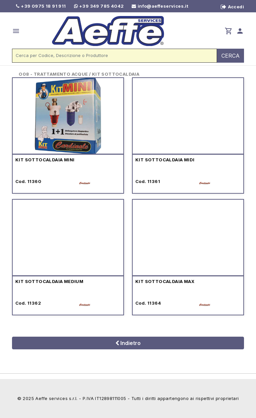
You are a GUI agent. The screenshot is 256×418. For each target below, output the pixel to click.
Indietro (128, 343)
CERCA (230, 55)
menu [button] (16, 31)
